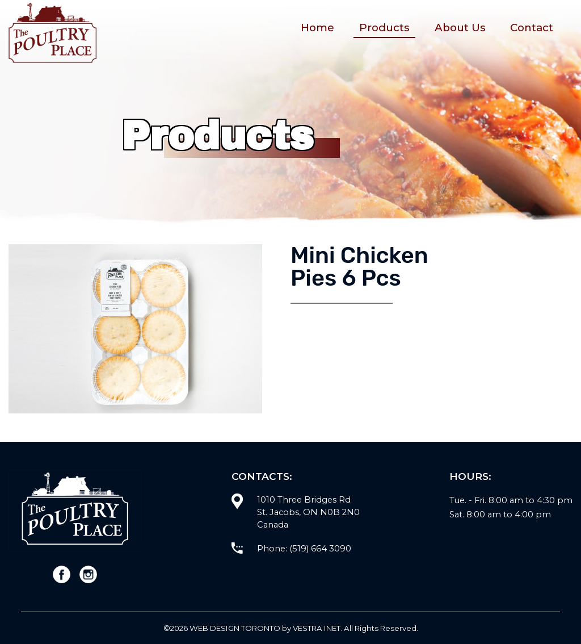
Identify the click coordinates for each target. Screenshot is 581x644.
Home (317, 27)
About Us (460, 27)
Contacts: (261, 476)
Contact (531, 27)
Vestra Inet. (317, 628)
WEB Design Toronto (235, 628)
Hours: (470, 476)
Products (384, 27)
